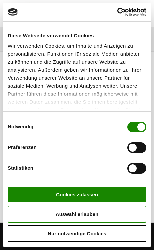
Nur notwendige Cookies (77, 233)
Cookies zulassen (77, 194)
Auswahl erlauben (77, 214)
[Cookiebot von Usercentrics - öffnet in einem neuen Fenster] (117, 12)
